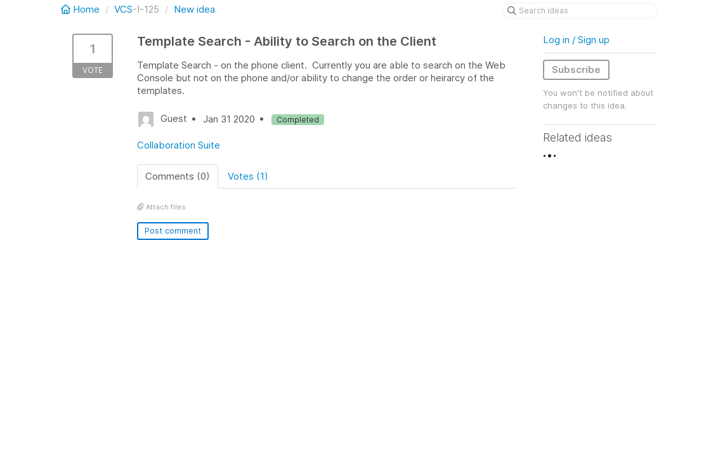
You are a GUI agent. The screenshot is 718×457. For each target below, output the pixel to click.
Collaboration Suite (178, 145)
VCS (123, 9)
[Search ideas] (579, 11)
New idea (194, 9)
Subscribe (576, 69)
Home (81, 9)
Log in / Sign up (576, 40)
